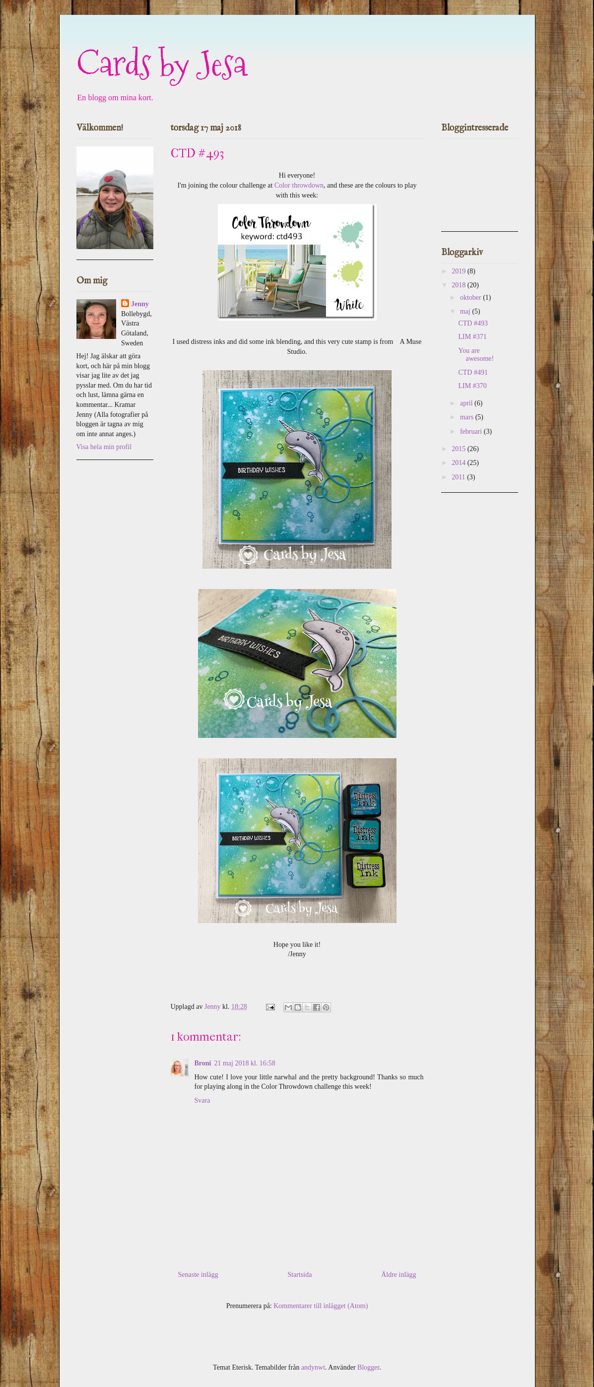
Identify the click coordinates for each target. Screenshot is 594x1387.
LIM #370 (472, 386)
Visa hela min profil (104, 447)
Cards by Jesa (161, 63)
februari (472, 431)
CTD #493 (473, 323)
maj (466, 311)
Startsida (299, 1274)
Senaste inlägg (198, 1274)
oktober (471, 297)
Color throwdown (299, 185)
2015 (459, 449)
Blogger (368, 1367)
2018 (459, 285)
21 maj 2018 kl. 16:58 (244, 1063)
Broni (203, 1063)
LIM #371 (472, 336)
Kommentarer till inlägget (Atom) (320, 1306)
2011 (459, 477)
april (467, 403)
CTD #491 (473, 372)
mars (467, 417)
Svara (202, 1100)
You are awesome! (476, 355)
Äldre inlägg (398, 1274)
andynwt (313, 1367)
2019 (459, 271)
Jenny (140, 304)
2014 (459, 462)
